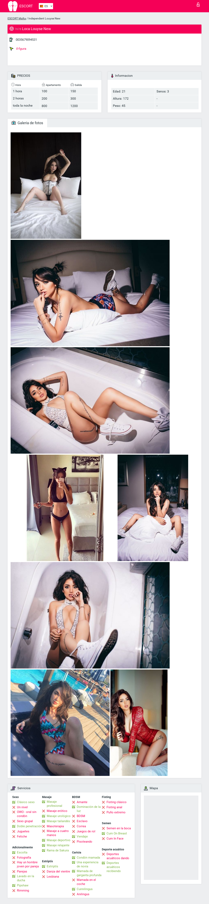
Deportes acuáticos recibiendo (114, 867)
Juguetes (23, 831)
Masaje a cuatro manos (58, 833)
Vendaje (82, 836)
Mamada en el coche (86, 882)
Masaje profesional (54, 804)
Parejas (22, 871)
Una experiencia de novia (87, 864)
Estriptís (52, 866)
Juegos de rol (86, 831)
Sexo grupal (25, 821)
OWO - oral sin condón (26, 814)
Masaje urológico (59, 816)
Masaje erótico (57, 811)
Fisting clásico (117, 802)
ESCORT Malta (17, 18)
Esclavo (82, 821)
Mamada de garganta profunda (89, 873)
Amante (82, 802)
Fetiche (22, 836)
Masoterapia (55, 826)
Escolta (22, 852)
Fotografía (24, 857)
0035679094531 (26, 40)
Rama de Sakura (58, 850)
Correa (81, 826)
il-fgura (18, 49)
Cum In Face (115, 838)
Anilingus (83, 894)
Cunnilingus (85, 889)
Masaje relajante (58, 845)
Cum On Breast (117, 833)
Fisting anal (114, 807)
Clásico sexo (26, 802)
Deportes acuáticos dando (118, 856)
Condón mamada (88, 857)
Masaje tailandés (58, 821)
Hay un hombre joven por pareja (28, 864)
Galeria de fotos (27, 123)
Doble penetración (29, 826)
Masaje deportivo (58, 840)
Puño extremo (116, 812)
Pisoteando (84, 841)
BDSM (81, 816)
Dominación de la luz (89, 809)
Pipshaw (22, 885)
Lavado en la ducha (25, 878)
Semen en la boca (119, 828)
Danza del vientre (58, 871)
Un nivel (22, 807)
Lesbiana (53, 876)
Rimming (23, 890)
